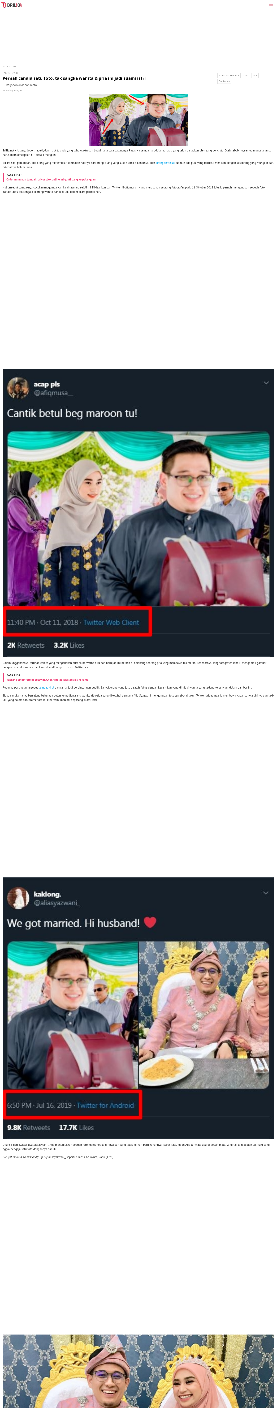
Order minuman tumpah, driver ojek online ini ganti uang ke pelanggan (51, 179)
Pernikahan (224, 81)
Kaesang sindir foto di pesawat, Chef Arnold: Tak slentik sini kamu (47, 680)
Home (5, 66)
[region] (147, 26)
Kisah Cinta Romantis (229, 75)
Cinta (13, 66)
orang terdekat (165, 163)
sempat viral (46, 687)
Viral (255, 75)
